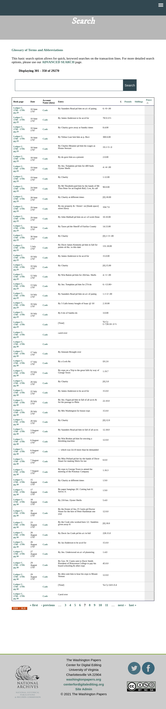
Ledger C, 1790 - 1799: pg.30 (19, 344)
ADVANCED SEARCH (58, 62)
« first (34, 605)
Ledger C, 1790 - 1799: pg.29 (19, 110)
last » (132, 605)
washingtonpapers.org (83, 679)
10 (100, 605)
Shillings (139, 101)
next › (122, 605)
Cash (45, 110)
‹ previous (48, 605)
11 (106, 605)
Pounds (128, 101)
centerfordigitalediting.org (84, 684)
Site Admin (83, 689)
